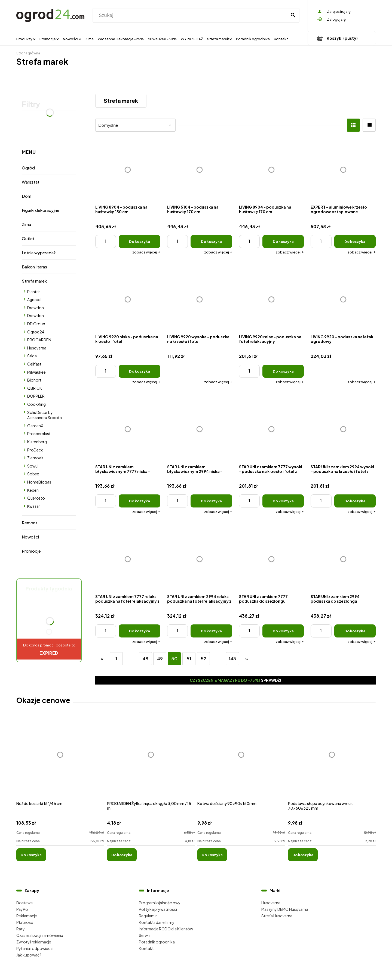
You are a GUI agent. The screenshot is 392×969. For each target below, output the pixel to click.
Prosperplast (39, 433)
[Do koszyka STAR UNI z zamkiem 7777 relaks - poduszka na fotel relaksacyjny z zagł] (139, 630)
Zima (26, 224)
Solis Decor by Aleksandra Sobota (44, 415)
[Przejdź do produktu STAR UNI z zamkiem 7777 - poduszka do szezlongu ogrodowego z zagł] (271, 559)
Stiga (32, 355)
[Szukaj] (293, 15)
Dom (26, 196)
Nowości (30, 536)
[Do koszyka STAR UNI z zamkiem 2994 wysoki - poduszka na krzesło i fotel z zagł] (355, 500)
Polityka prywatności (158, 909)
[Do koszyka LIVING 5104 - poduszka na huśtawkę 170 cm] (211, 241)
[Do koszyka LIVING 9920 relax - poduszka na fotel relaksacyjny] (283, 371)
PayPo (22, 909)
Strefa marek (34, 280)
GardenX (35, 425)
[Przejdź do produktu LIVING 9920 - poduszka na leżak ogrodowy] (343, 299)
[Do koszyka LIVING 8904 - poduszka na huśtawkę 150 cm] (139, 241)
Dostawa (24, 902)
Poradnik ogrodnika (157, 941)
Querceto (36, 498)
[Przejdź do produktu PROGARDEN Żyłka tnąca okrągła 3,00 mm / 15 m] (151, 760)
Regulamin (148, 915)
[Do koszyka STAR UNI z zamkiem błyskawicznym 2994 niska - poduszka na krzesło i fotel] (211, 500)
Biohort (34, 379)
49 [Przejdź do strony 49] (160, 658)
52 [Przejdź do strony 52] (203, 658)
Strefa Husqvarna (276, 915)
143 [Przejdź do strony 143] (232, 658)
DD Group (36, 323)
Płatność (24, 922)
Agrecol (34, 299)
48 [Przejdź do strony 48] (145, 658)
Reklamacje (26, 915)
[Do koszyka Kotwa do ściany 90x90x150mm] (212, 854)
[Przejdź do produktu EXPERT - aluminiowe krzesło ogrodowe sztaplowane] (343, 169)
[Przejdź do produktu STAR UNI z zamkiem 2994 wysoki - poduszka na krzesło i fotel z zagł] (343, 429)
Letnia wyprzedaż (39, 252)
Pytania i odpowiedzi (34, 948)
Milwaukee (36, 372)
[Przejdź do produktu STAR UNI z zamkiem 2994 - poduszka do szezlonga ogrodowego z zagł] (343, 559)
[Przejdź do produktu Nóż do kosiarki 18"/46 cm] (60, 760)
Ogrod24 (35, 331)
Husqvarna (36, 347)
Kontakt (146, 948)
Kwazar (33, 506)
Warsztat (30, 181)
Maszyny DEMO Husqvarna (284, 909)
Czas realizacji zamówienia (39, 935)
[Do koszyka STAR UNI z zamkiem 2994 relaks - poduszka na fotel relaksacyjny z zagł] (211, 630)
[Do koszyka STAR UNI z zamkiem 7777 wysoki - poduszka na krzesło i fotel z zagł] (283, 500)
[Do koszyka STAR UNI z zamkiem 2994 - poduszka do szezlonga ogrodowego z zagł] (355, 630)
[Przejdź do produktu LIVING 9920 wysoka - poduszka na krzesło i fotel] (199, 299)
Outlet (28, 238)
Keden (33, 490)
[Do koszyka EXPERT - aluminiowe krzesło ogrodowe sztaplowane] (355, 241)
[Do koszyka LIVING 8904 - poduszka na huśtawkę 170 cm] (283, 241)
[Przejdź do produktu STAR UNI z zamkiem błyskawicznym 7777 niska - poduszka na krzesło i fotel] (127, 429)
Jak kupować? (28, 954)
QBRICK (34, 388)
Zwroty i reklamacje (33, 941)
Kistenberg (37, 441)
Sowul (32, 465)
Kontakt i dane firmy (156, 922)
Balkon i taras (34, 266)
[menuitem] (25, 39)
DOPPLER (36, 396)
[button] (146, 252)
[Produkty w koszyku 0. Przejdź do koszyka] (342, 38)
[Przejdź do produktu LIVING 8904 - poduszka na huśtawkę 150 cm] (127, 169)
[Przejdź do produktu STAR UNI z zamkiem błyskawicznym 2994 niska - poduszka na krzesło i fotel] (199, 429)
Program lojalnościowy (159, 902)
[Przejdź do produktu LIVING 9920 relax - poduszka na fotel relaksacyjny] (271, 299)
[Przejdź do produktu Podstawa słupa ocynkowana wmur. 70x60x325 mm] (332, 760)
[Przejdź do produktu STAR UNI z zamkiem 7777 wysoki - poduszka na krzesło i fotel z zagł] (271, 429)
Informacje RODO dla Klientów (166, 928)
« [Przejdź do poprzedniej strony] (102, 658)
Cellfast (34, 363)
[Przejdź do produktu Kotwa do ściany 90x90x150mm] (241, 760)
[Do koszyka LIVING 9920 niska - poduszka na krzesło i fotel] (139, 371)
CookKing (36, 404)
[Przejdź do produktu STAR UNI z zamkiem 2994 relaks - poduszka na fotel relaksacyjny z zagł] (199, 559)
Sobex (33, 473)
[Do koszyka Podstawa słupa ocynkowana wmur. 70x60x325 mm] (303, 854)
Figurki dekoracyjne (40, 210)
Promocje (31, 550)
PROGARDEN (39, 339)
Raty (20, 928)
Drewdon (35, 307)
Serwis (145, 935)
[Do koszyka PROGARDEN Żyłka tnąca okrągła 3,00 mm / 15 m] (122, 854)
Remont (29, 522)
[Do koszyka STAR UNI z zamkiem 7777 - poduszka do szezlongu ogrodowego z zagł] (283, 630)
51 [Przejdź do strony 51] (188, 658)
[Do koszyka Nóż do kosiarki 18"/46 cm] (31, 854)
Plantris (34, 291)
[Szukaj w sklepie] (191, 15)
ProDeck (35, 449)
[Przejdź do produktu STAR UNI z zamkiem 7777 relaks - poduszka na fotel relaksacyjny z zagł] (127, 559)
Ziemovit (35, 457)
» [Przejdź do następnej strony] (246, 658)
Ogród (28, 167)
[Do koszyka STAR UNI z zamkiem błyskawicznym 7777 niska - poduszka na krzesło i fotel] (139, 500)
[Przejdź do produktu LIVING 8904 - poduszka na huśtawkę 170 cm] (271, 169)
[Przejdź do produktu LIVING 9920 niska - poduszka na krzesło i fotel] (127, 299)
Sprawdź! (271, 680)
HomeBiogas (39, 481)
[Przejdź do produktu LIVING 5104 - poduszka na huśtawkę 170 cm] (199, 169)
